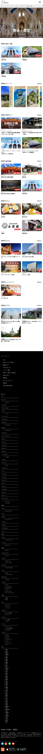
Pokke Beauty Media (7, 385)
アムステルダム (8, 567)
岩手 (6, 674)
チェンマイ (7, 604)
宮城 (6, 678)
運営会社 (5, 383)
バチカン (7, 638)
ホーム (2, 6)
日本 (12, 6)
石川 (6, 696)
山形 (6, 670)
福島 (6, 662)
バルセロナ (7, 629)
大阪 (6, 711)
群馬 (6, 707)
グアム (6, 584)
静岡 (6, 695)
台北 (6, 599)
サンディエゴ (8, 591)
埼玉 (6, 671)
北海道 (6, 712)
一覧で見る (39, 83)
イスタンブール (8, 540)
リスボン (7, 579)
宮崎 (6, 660)
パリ (6, 621)
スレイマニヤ (8, 511)
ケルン (6, 572)
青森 (6, 679)
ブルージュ (7, 560)
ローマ (6, 644)
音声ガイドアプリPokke (8, 362)
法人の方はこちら (7, 367)
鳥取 (6, 652)
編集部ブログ (6, 365)
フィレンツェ (8, 642)
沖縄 (6, 684)
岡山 (6, 693)
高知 (6, 657)
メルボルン (7, 502)
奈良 (6, 700)
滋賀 (6, 676)
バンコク (7, 607)
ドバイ (6, 413)
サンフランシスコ (9, 592)
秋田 (6, 659)
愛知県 (6, 706)
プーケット (7, 606)
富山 (6, 665)
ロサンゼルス (8, 588)
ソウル (6, 550)
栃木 (6, 692)
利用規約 (5, 377)
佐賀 (6, 651)
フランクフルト (8, 574)
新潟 (6, 701)
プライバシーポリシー (8, 380)
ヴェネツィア (8, 639)
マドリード (7, 626)
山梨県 (6, 715)
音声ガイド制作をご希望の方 (9, 372)
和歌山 (6, 668)
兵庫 (6, 690)
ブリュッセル (8, 562)
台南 (6, 598)
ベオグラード (8, 430)
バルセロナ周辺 (8, 628)
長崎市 (22, 6)
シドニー (7, 555)
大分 (6, 685)
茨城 (6, 703)
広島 (6, 698)
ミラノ (6, 641)
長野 (6, 704)
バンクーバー (8, 519)
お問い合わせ (6, 375)
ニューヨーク (8, 586)
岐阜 (6, 673)
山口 (6, 656)
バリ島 (6, 457)
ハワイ (6, 589)
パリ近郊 (7, 619)
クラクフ (7, 402)
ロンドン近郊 (8, 613)
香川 (6, 681)
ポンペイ (7, 636)
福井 (6, 663)
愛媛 (6, 687)
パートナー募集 (6, 370)
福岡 (6, 682)
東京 (6, 722)
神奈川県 (7, 709)
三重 (6, 717)
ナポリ (6, 635)
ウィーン (7, 501)
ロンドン (7, 614)
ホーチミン (7, 545)
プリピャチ (7, 425)
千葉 (6, 689)
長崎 (17, 6)
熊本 (6, 667)
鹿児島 (6, 654)
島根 (6, 720)
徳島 (6, 649)
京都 (6, 714)
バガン (6, 465)
